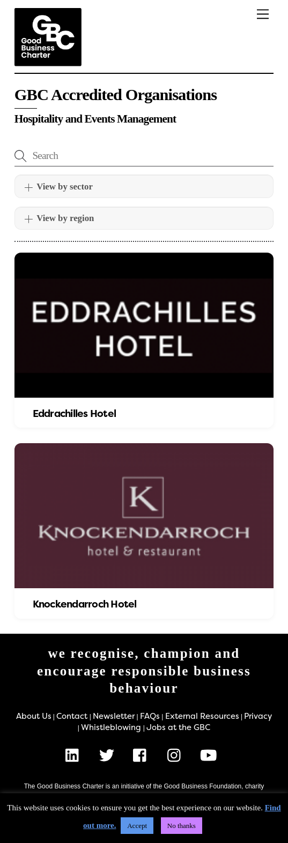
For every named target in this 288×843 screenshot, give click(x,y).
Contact (71, 716)
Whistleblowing (111, 727)
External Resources (202, 716)
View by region (59, 218)
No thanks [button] (181, 826)
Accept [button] (137, 826)
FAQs (150, 716)
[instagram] (176, 755)
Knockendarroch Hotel (85, 604)
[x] (108, 755)
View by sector (58, 186)
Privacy (258, 716)
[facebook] (142, 755)
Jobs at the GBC (178, 727)
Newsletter (114, 716)
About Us (33, 716)
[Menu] (263, 14)
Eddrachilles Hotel (74, 414)
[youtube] (210, 755)
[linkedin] (75, 755)
